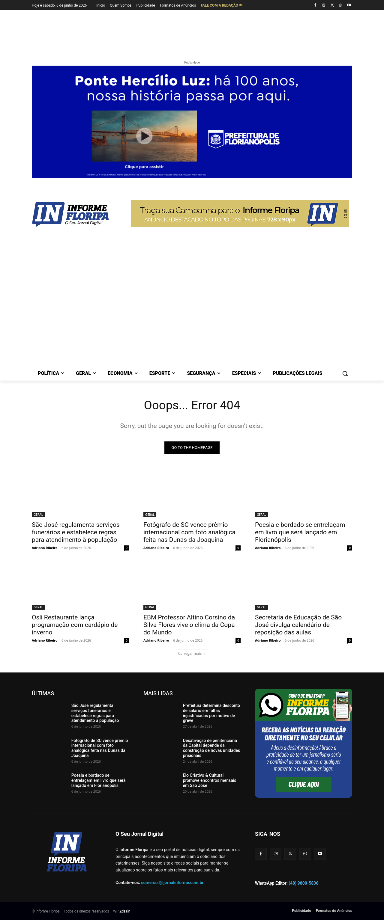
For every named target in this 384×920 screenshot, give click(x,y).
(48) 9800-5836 (303, 883)
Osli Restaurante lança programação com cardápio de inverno (75, 625)
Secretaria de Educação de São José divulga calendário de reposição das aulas (298, 625)
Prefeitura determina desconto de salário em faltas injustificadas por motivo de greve (211, 713)
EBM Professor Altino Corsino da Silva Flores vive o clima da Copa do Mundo (189, 625)
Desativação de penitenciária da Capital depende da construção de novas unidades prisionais (211, 748)
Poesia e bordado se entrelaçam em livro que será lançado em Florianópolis (300, 532)
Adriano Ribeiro (45, 547)
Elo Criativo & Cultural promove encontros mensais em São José (209, 780)
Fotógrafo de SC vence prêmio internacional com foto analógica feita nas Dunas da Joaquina (189, 532)
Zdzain (124, 911)
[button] (345, 373)
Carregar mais (192, 653)
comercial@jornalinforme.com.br (172, 882)
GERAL (38, 514)
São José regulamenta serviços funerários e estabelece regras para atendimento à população (76, 532)
